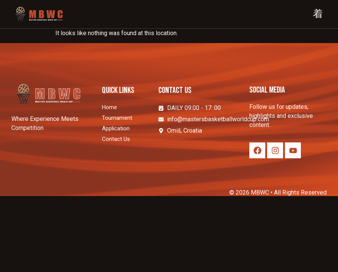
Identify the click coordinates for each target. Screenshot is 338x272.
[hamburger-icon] (318, 14)
